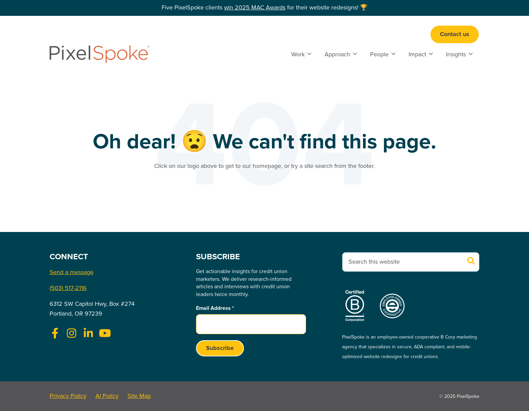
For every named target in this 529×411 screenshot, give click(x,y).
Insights (456, 54)
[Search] (471, 262)
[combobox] (410, 262)
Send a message (71, 272)
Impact (417, 54)
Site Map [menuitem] (139, 396)
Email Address (215, 308)
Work (298, 54)
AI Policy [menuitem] (106, 396)
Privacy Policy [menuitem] (68, 396)
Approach (337, 54)
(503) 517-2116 (68, 288)
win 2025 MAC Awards (254, 7)
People (379, 54)
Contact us (454, 34)
